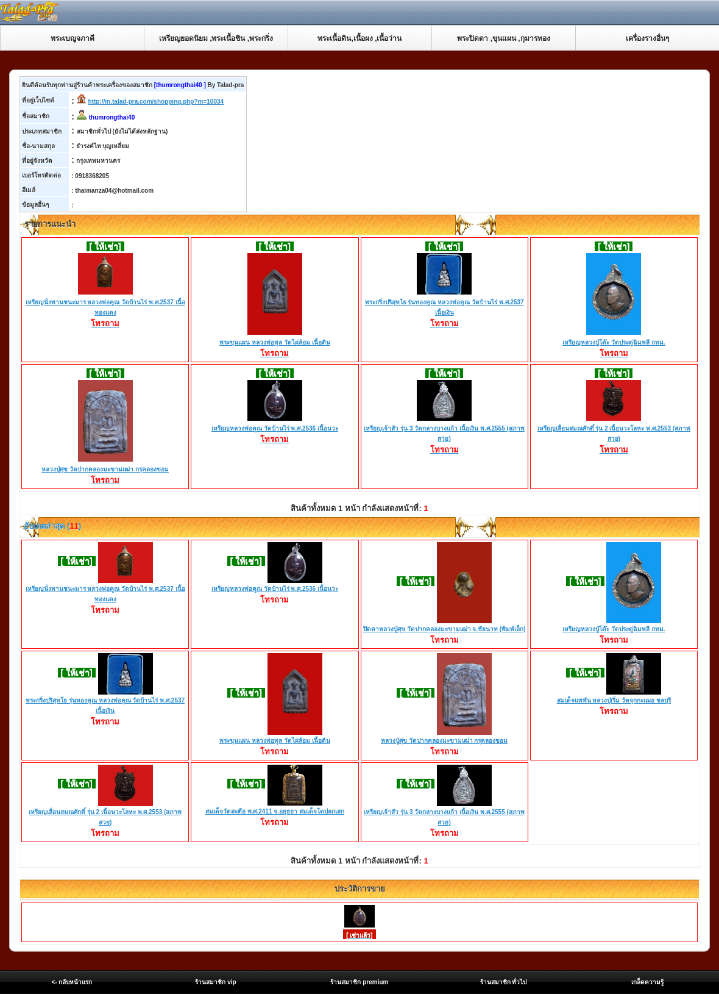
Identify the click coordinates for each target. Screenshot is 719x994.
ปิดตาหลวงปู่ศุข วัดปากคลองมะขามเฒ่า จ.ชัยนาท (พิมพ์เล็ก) (444, 629)
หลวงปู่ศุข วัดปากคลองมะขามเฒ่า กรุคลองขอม (105, 470)
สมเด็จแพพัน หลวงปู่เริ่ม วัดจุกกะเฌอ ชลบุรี (614, 700)
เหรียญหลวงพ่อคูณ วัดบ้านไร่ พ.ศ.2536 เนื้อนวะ (274, 429)
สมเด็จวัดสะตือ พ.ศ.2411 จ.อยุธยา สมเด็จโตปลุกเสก (274, 811)
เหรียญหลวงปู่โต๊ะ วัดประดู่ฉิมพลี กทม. (613, 343)
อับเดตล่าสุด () (51, 526)
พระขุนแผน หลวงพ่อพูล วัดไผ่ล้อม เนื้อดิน (274, 343)
